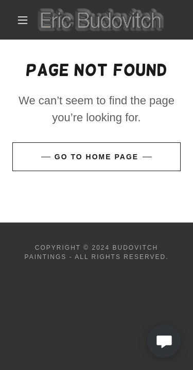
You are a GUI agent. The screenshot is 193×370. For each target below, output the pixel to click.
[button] (22, 20)
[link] (98, 19)
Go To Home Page (96, 157)
